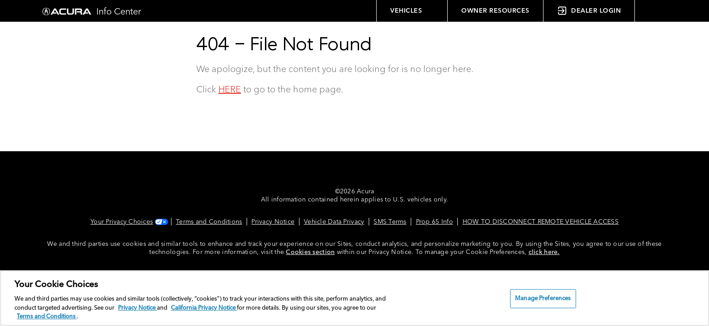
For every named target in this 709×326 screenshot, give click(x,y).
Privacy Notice (272, 222)
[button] (653, 11)
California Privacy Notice (204, 308)
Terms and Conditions (209, 222)
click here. (544, 252)
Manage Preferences (543, 299)
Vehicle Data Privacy (334, 222)
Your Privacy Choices (128, 222)
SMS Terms (389, 222)
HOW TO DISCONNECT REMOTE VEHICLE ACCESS (541, 222)
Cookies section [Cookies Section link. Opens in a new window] (310, 252)
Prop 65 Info (434, 222)
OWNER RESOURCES (495, 11)
